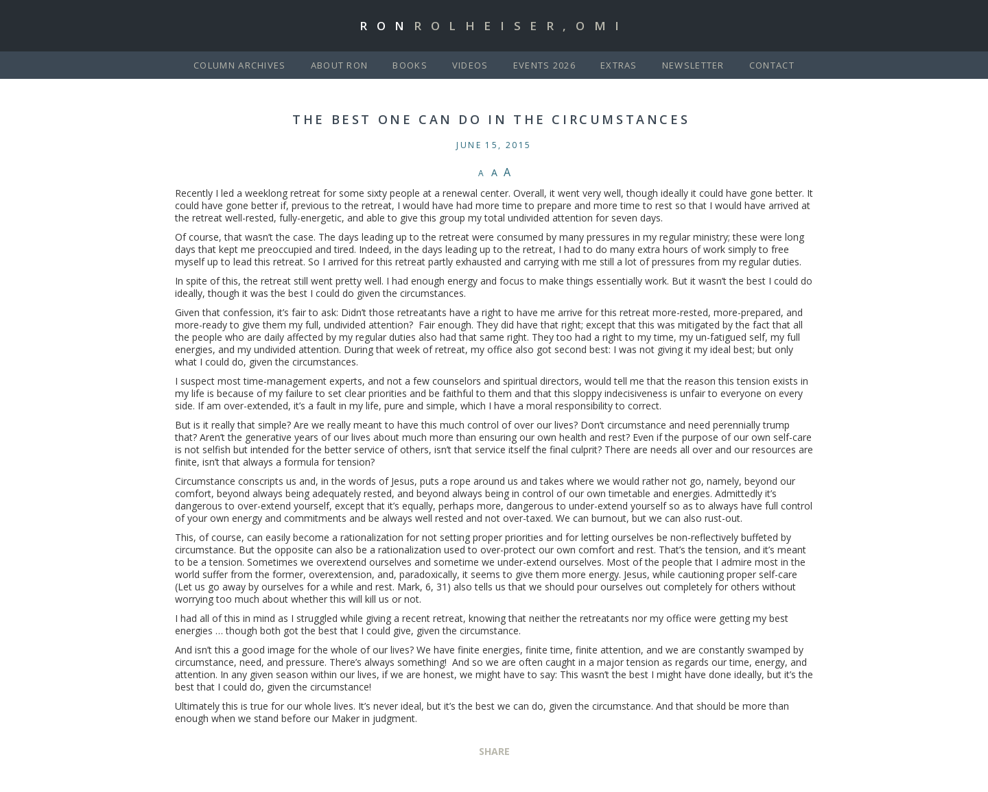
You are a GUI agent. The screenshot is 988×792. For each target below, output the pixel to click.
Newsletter (693, 65)
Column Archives (239, 65)
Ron (494, 26)
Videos (470, 65)
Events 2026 (544, 65)
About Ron (339, 65)
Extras (618, 65)
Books (409, 65)
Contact (772, 65)
